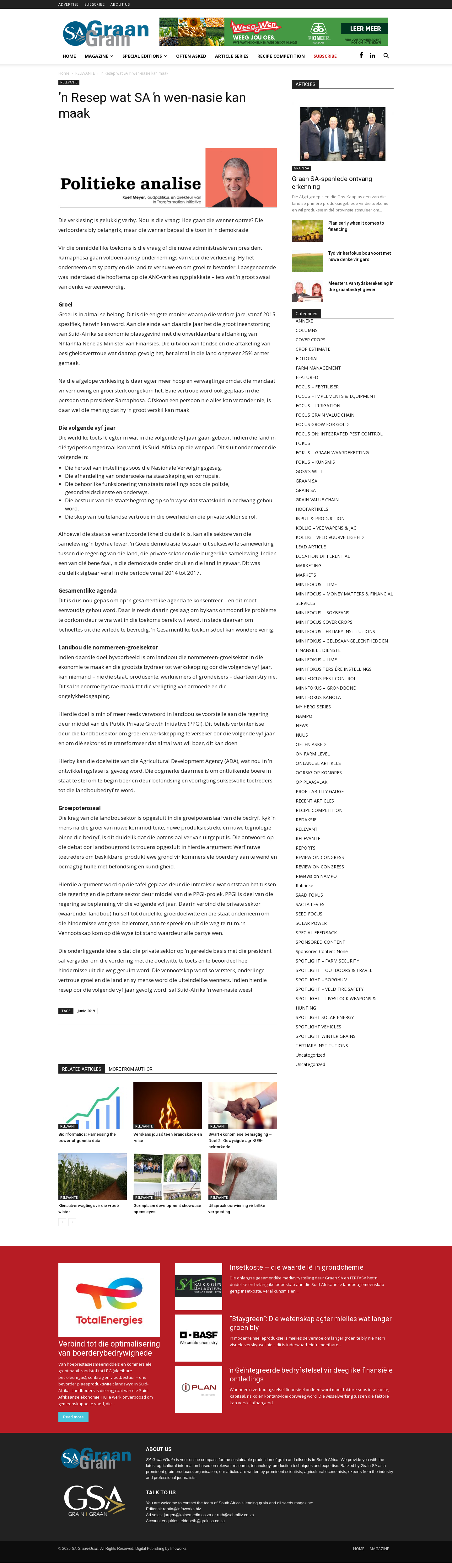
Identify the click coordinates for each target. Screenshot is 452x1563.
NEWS (302, 725)
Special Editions (144, 56)
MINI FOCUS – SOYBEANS (322, 613)
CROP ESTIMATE (313, 349)
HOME (358, 1548)
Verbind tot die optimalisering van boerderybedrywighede (109, 1348)
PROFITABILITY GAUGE (320, 791)
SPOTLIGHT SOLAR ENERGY (325, 1017)
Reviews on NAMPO (316, 876)
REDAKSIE (306, 820)
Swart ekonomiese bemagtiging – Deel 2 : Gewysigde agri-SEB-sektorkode (240, 1140)
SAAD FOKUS (309, 895)
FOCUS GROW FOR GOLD (322, 424)
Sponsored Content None (322, 951)
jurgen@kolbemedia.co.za (187, 1514)
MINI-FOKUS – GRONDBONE (326, 688)
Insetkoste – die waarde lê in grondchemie (296, 1267)
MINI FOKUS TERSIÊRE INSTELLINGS (334, 669)
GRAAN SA (306, 481)
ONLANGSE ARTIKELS (318, 763)
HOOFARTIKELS (312, 509)
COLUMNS (307, 330)
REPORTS (305, 848)
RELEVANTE (85, 73)
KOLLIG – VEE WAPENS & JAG (326, 528)
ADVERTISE (68, 4)
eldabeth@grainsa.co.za (203, 1520)
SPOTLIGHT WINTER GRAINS (326, 1036)
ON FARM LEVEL (313, 754)
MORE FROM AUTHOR (131, 1069)
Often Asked (191, 56)
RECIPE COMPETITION (319, 810)
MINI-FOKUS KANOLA (318, 697)
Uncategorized (310, 1055)
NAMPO (304, 716)
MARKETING (308, 565)
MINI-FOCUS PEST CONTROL (326, 678)
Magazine (99, 56)
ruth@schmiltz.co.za (235, 1514)
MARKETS (306, 575)
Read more (73, 1417)
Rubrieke (304, 885)
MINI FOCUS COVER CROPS (324, 622)
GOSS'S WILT (309, 471)
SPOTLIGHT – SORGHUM (321, 980)
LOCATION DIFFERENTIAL (323, 556)
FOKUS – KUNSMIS (315, 462)
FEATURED (307, 377)
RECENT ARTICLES (315, 801)
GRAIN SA (301, 168)
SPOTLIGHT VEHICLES (318, 1027)
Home (69, 56)
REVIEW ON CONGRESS (320, 857)
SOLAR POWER (311, 923)
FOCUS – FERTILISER (317, 387)
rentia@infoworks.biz (182, 1509)
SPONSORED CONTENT (320, 942)
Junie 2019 (86, 1010)
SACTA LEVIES (310, 904)
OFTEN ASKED (311, 744)
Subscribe (325, 56)
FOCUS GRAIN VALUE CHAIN (325, 415)
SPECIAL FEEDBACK (316, 933)
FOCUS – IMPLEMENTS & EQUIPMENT (336, 396)
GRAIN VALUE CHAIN (317, 500)
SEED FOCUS (309, 914)
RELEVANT (68, 1126)
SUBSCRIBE (94, 4)
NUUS (302, 735)
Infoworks (178, 1548)
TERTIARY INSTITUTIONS (322, 1045)
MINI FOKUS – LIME (316, 660)
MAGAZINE (379, 1548)
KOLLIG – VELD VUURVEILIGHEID (330, 537)
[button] (386, 57)
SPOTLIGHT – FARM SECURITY (327, 961)
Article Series (232, 56)
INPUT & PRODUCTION (320, 518)
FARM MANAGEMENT (318, 368)
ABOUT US (120, 4)
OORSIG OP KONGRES (319, 773)
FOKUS (303, 443)
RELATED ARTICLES (81, 1069)
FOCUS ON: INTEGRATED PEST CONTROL (339, 434)
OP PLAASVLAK (311, 782)
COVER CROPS (311, 340)
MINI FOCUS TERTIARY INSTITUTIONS (335, 631)
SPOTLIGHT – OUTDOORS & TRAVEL (334, 970)
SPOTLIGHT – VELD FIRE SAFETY (329, 989)
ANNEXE (304, 321)
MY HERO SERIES (313, 707)
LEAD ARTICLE (311, 547)
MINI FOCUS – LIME (316, 584)
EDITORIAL (307, 358)
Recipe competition (281, 56)
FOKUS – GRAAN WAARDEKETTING (332, 453)
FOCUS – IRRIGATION (318, 405)
